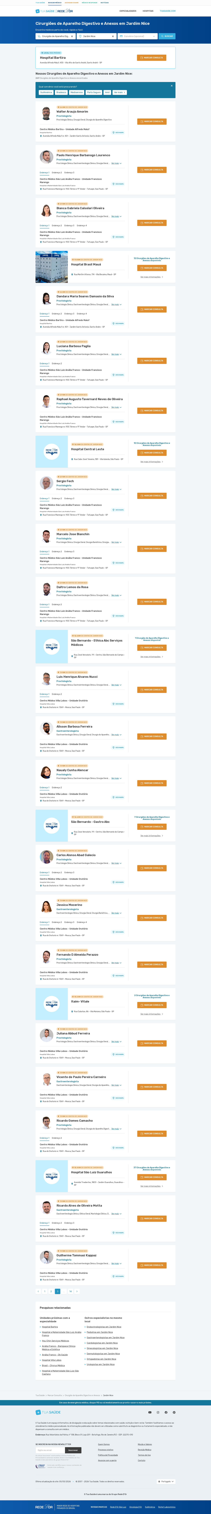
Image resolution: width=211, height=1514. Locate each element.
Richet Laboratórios (166, 1507)
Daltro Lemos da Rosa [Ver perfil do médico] (72, 587)
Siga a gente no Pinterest (174, 1412)
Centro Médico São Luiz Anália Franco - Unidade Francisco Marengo (71, 181)
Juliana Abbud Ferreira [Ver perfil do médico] (73, 1033)
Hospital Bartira (53, 58)
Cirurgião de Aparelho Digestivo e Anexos (82, 1395)
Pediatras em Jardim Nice (100, 1332)
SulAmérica (46, 92)
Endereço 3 (69, 172)
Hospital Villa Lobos (47, 704)
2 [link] (51, 1291)
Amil (107, 92)
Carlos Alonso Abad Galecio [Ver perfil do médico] (76, 855)
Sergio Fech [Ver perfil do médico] (65, 481)
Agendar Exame (72, 3)
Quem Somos (104, 1444)
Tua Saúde (40, 3)
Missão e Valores (145, 1444)
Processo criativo (105, 1450)
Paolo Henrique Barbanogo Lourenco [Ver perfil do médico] (83, 155)
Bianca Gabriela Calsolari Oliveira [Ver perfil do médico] (80, 208)
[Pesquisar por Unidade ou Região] (113, 36)
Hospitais (148, 11)
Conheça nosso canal (150, 1412)
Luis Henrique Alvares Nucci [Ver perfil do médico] (77, 677)
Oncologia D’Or (135, 1507)
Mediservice (77, 92)
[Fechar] (171, 85)
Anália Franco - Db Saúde (55, 1355)
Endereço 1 (44, 172)
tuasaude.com (167, 11)
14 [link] (70, 1291)
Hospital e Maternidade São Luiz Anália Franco (57, 186)
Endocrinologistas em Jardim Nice (104, 1327)
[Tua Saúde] (48, 1412)
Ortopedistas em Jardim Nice (101, 1359)
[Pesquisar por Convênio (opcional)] (154, 36)
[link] (38, 1291)
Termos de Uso (144, 1455)
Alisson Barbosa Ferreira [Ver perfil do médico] (74, 726)
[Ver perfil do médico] (46, 113)
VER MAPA (118, 132)
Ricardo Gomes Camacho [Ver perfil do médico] (75, 1120)
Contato (141, 1460)
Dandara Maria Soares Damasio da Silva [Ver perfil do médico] (85, 296)
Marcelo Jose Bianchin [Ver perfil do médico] (73, 534)
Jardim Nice (108, 1395)
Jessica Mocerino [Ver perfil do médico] (69, 905)
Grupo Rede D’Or (119, 1494)
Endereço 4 (82, 225)
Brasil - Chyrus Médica (53, 1365)
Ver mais (119, 92)
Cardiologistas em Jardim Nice (102, 1343)
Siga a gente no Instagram (158, 1412)
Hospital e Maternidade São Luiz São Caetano (60, 1372)
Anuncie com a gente (107, 1460)
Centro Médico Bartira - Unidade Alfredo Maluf (64, 129)
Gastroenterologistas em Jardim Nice (105, 1337)
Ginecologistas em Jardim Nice (102, 1348)
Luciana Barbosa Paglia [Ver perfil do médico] (74, 346)
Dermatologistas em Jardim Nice (103, 1353)
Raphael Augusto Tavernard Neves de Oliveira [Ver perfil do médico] (90, 399)
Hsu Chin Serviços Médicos (55, 1341)
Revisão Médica (144, 1450)
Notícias (105, 3)
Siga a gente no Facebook (166, 1412)
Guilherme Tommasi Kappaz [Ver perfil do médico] (76, 1255)
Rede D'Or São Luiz (118, 1507)
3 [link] (57, 1291)
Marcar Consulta (55, 1395)
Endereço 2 (57, 172)
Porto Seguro (94, 92)
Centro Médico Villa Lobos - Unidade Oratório (64, 700)
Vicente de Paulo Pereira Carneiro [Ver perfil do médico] (81, 1077)
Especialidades (128, 11)
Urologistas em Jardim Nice (101, 1364)
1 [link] (44, 1291)
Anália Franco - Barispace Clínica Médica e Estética (58, 1348)
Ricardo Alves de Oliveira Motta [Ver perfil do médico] (79, 1205)
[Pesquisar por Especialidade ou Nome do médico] (72, 36)
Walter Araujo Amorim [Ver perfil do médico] (72, 111)
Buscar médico (54, 3)
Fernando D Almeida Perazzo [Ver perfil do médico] (77, 954)
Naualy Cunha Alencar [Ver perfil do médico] (72, 770)
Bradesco (61, 92)
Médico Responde (89, 3)
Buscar (167, 36)
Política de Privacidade (108, 1455)
